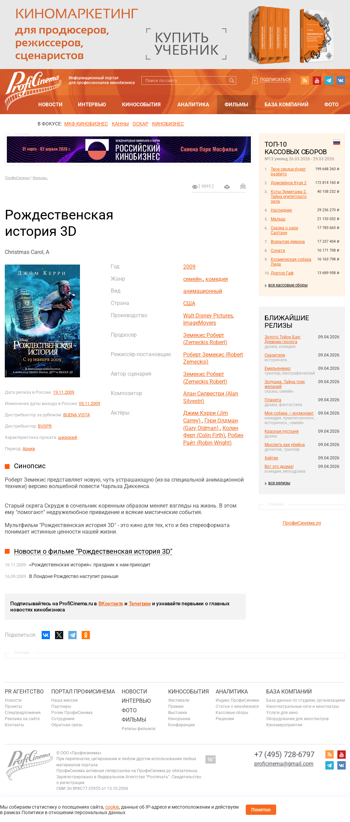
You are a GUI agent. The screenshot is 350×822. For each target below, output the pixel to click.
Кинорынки (179, 718)
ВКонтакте (110, 604)
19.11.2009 (63, 392)
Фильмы (236, 105)
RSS (304, 80)
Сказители (275, 355)
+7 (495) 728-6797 (284, 754)
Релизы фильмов (139, 728)
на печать (227, 187)
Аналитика (193, 105)
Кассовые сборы (232, 712)
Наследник (281, 210)
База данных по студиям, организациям (305, 700)
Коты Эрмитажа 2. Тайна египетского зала (289, 196)
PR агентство (24, 691)
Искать (232, 80)
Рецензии (225, 718)
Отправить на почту (243, 186)
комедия (216, 279)
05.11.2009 (89, 403)
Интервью (92, 105)
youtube (316, 80)
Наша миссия (64, 700)
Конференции (181, 725)
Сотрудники (63, 718)
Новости (50, 105)
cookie (112, 807)
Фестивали (178, 700)
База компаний (287, 105)
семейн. (193, 279)
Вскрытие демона (288, 241)
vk (340, 80)
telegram (328, 80)
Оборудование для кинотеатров (297, 718)
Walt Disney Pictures (208, 315)
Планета (273, 399)
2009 (189, 267)
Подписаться (275, 79)
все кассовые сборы (288, 285)
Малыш (278, 219)
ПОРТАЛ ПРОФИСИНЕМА (83, 691)
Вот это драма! (279, 466)
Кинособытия (141, 105)
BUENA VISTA (76, 414)
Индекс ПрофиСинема (237, 700)
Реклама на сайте (22, 718)
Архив (29, 448)
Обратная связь (67, 725)
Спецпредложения (23, 712)
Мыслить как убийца (285, 444)
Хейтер (271, 458)
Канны (120, 123)
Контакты (14, 725)
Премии (176, 706)
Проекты (13, 706)
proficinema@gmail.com (283, 763)
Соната (278, 250)
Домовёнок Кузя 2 (289, 182)
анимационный (202, 291)
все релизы (279, 483)
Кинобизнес (168, 123)
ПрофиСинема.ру (302, 523)
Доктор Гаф (282, 273)
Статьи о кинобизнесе (237, 706)
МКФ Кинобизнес (86, 123)
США (189, 303)
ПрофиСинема (17, 178)
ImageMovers (199, 323)
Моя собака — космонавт (289, 413)
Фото (331, 105)
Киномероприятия (284, 725)
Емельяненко (278, 368)
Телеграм (140, 604)
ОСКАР (140, 123)
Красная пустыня (282, 431)
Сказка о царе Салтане (284, 230)
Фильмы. (40, 178)
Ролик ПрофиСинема (72, 712)
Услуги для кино (282, 712)
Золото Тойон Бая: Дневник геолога (283, 339)
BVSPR (45, 426)
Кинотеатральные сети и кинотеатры (302, 706)
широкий (67, 437)
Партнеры (61, 706)
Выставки (177, 712)
